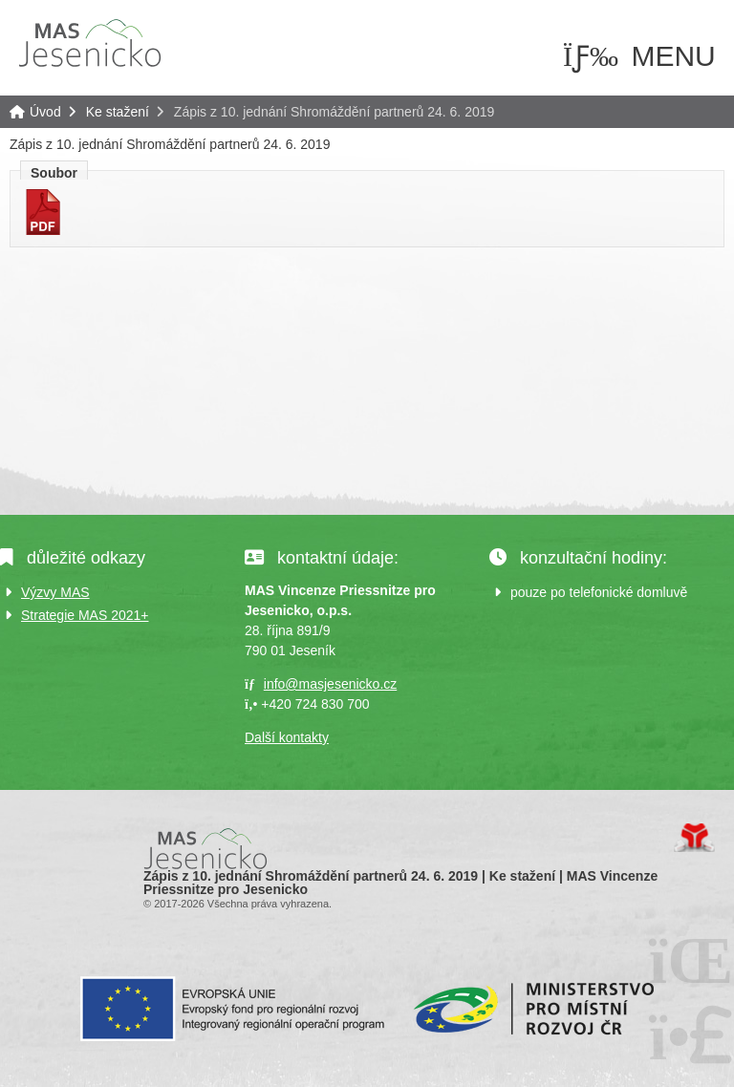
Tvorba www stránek (694, 837)
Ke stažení (117, 111)
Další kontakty (287, 737)
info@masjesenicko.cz (331, 684)
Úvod (90, 43)
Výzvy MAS (55, 592)
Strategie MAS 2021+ (84, 615)
